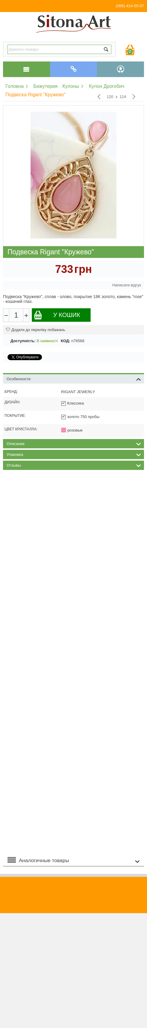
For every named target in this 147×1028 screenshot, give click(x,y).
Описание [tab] (74, 443)
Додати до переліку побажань (35, 329)
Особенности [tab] (74, 378)
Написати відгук (126, 285)
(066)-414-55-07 (130, 6)
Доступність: (23, 341)
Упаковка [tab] (74, 454)
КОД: (65, 341)
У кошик (57, 315)
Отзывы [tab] (74, 465)
